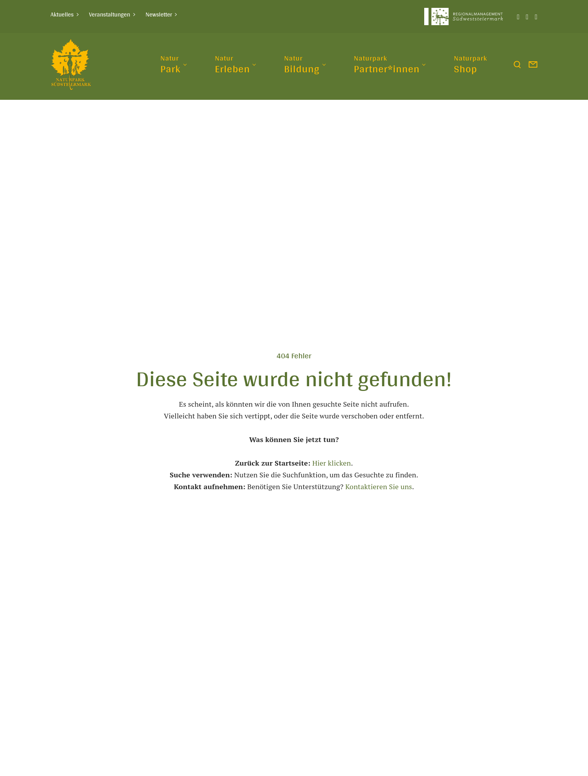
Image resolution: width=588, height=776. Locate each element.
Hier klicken (331, 463)
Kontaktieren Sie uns (378, 486)
